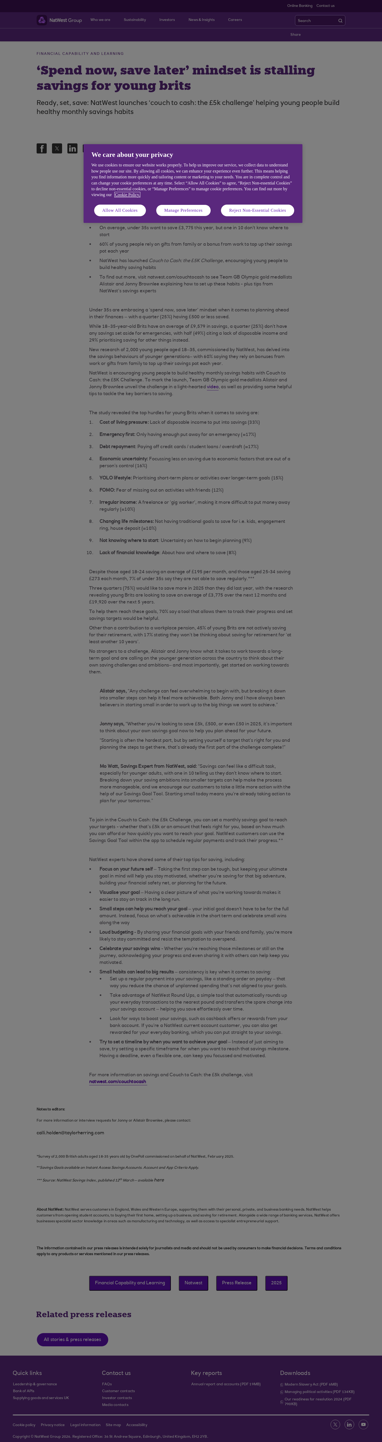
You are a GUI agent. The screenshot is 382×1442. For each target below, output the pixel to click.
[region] (193, 183)
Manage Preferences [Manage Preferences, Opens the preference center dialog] (183, 210)
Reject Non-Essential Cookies (257, 210)
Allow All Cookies (120, 210)
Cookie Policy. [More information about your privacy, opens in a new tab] (127, 194)
